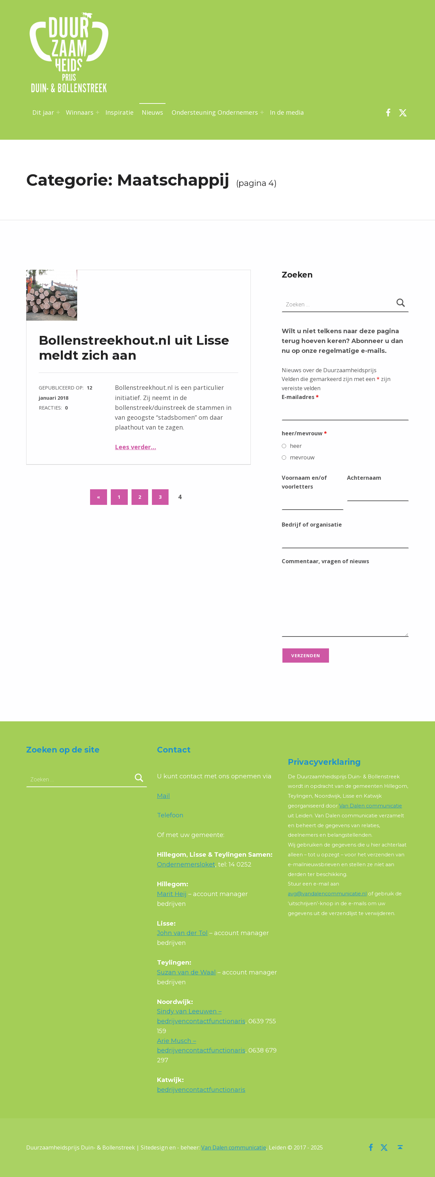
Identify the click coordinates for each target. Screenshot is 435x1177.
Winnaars (79, 112)
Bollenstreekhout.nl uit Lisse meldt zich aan (134, 348)
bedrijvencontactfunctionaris (201, 1090)
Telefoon (170, 815)
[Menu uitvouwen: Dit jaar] (58, 112)
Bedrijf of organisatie (312, 524)
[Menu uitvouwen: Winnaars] (97, 112)
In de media (287, 112)
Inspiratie (119, 112)
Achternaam (364, 477)
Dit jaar (43, 112)
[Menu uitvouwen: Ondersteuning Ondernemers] (262, 112)
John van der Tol (182, 933)
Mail (163, 796)
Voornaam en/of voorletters (304, 482)
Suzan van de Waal (186, 972)
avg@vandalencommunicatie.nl (327, 894)
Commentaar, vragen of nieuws (325, 561)
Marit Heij (172, 894)
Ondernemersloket (186, 864)
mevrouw (302, 457)
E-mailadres (300, 397)
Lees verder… (135, 447)
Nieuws (152, 112)
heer (296, 446)
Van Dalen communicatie (370, 806)
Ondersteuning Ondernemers (215, 112)
